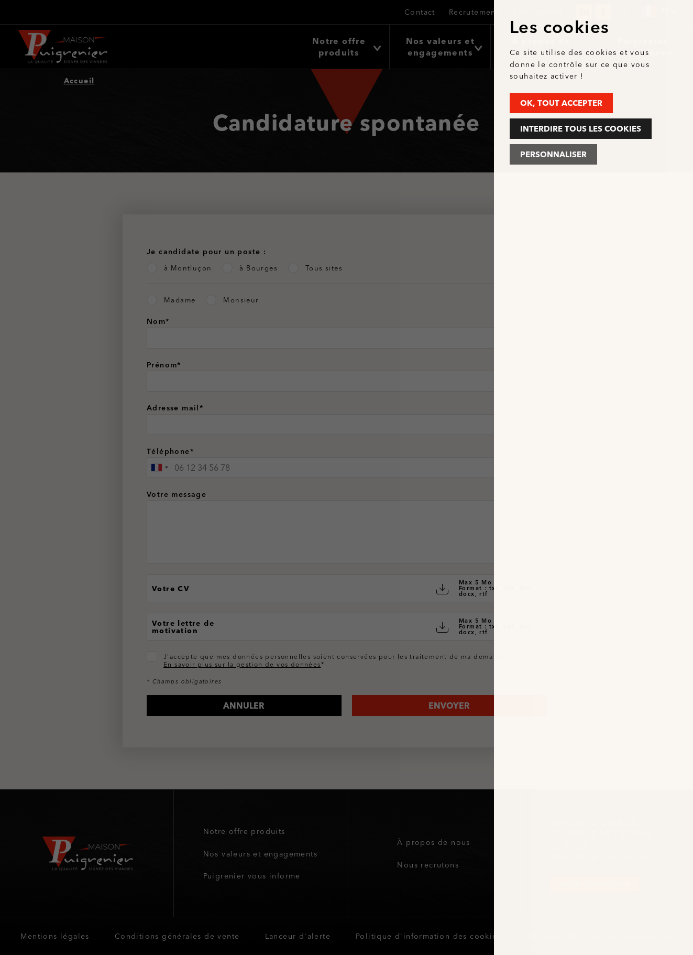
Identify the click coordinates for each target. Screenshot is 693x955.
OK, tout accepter (561, 103)
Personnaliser (553, 154)
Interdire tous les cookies (580, 129)
